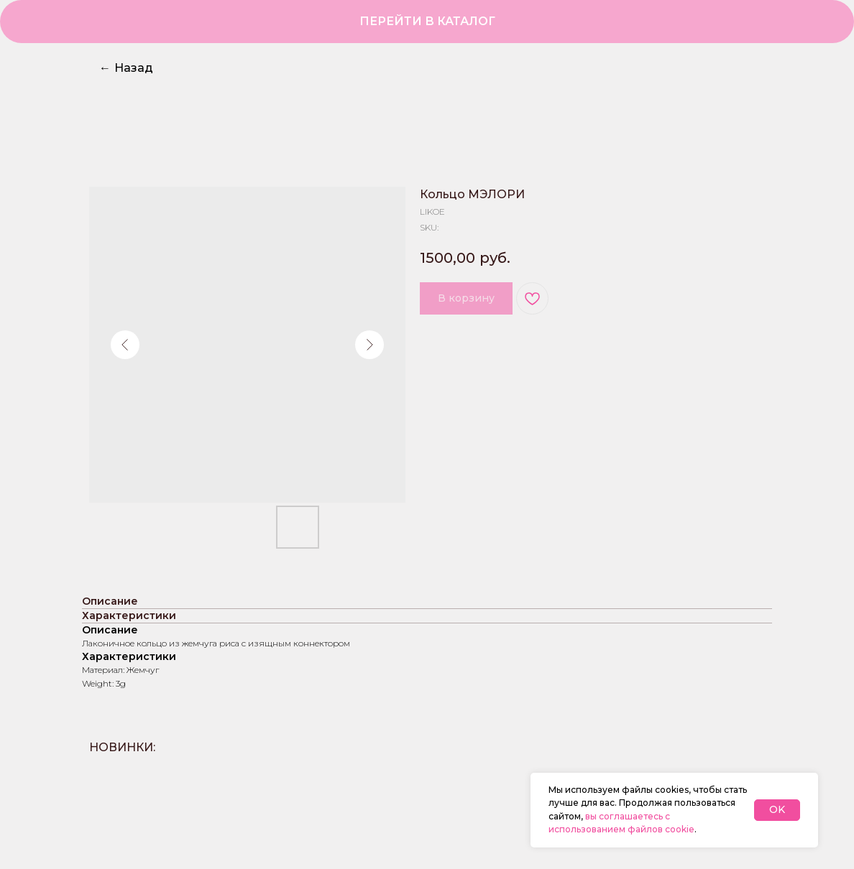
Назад (126, 68)
